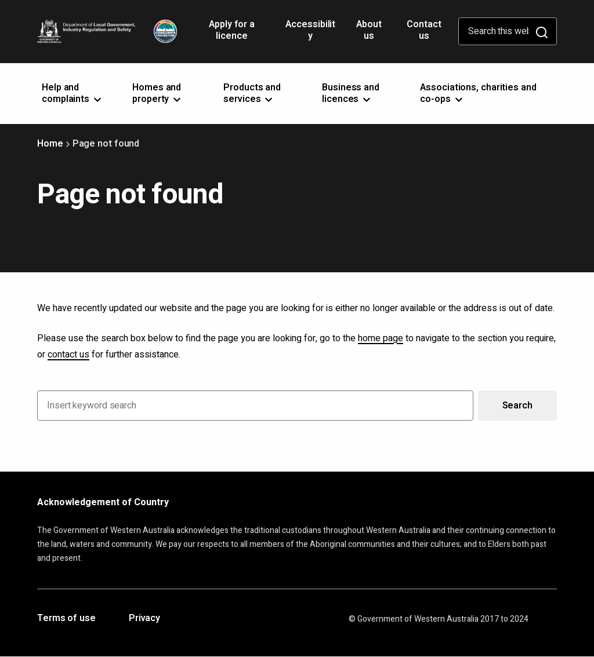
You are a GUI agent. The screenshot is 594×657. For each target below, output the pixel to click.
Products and (252, 93)
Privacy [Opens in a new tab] (144, 618)
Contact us (424, 30)
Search (517, 406)
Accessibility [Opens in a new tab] (310, 34)
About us (369, 30)
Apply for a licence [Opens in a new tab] (232, 34)
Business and (350, 93)
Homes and (157, 93)
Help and (72, 93)
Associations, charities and (478, 93)
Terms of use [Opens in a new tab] (66, 618)
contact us (68, 355)
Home (50, 144)
